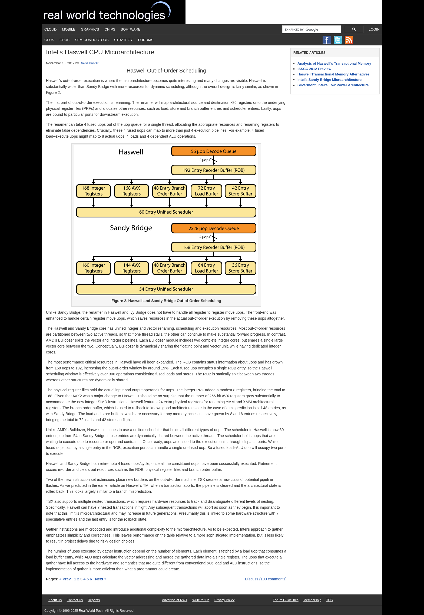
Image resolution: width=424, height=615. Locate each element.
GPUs (64, 40)
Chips (110, 29)
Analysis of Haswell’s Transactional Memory (334, 63)
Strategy (123, 40)
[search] (311, 29)
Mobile (68, 29)
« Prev (65, 579)
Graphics (90, 29)
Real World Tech (114, 12)
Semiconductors (92, 40)
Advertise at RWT (174, 600)
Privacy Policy (224, 600)
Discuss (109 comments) (266, 579)
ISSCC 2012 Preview (314, 69)
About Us (55, 600)
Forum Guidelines (286, 600)
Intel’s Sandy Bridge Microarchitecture (329, 80)
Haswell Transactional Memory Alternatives (333, 74)
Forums (145, 40)
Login (374, 29)
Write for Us (200, 600)
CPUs (49, 40)
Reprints (94, 600)
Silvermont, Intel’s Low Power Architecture (333, 85)
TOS (329, 600)
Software (130, 29)
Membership (312, 600)
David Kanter (89, 63)
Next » (100, 579)
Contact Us (75, 600)
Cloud (50, 29)
